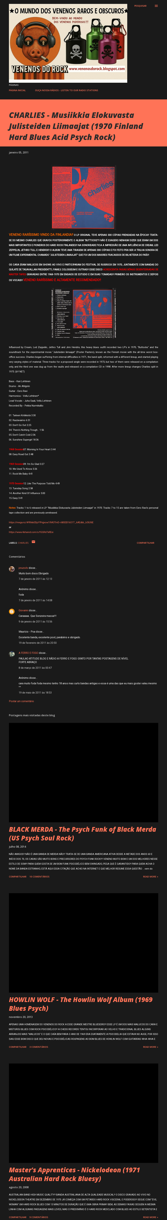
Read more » (150, 876)
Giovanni (23, 610)
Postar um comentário (21, 701)
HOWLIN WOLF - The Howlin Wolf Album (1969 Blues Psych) (81, 1004)
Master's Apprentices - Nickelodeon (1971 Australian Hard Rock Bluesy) (74, 1174)
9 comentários (38, 1217)
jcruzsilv (23, 567)
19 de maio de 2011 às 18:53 (35, 692)
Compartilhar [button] (145, 542)
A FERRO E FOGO (28, 652)
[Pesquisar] (140, 6)
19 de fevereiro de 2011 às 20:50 (38, 642)
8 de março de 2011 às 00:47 (35, 667)
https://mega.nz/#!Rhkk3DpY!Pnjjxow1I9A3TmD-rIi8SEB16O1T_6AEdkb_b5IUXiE (51, 522)
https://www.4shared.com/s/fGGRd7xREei (31, 532)
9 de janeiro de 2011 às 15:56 (35, 621)
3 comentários (38, 1046)
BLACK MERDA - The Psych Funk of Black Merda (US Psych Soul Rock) (82, 833)
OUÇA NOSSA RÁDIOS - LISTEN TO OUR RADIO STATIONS (66, 90)
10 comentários (39, 876)
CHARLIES (23, 542)
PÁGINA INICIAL (17, 90)
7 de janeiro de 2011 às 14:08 (35, 600)
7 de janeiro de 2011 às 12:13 (35, 578)
